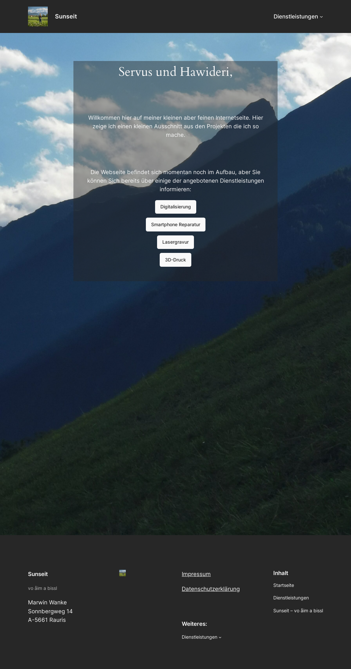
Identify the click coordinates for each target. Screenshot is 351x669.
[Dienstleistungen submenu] (321, 16)
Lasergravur (175, 242)
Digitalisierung (175, 206)
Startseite (283, 585)
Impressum (196, 574)
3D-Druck (175, 259)
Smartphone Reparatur (175, 224)
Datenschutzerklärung (211, 589)
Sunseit (66, 16)
